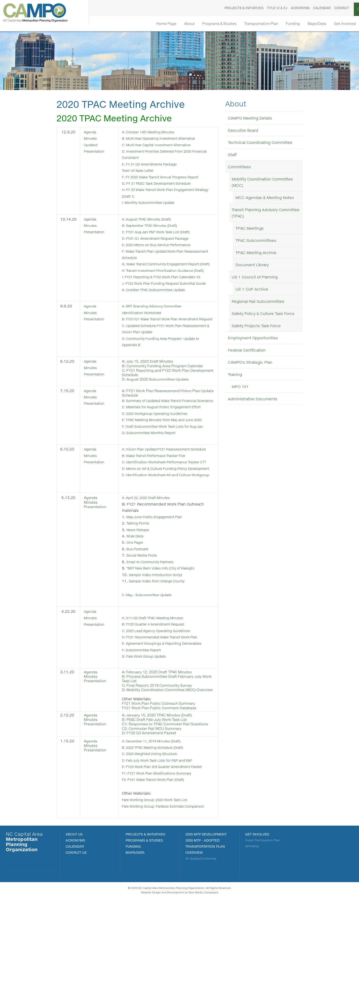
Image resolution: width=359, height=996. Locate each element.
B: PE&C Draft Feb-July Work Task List (158, 800)
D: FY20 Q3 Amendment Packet (152, 818)
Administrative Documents (252, 399)
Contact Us (76, 950)
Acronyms (289, 8)
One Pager (138, 614)
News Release (141, 601)
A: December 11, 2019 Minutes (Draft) (158, 826)
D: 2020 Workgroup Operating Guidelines (161, 448)
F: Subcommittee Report (146, 726)
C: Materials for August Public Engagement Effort (168, 442)
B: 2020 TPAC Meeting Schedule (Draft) (159, 833)
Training (235, 375)
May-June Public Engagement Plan (160, 589)
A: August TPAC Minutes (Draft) (152, 218)
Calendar (311, 8)
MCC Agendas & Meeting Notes (265, 198)
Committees (239, 167)
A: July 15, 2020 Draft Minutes (151, 390)
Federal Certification (247, 351)
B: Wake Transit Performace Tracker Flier (160, 509)
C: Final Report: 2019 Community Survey (160, 762)
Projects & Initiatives (233, 8)
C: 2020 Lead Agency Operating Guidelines (163, 701)
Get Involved (342, 24)
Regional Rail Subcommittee (258, 302)
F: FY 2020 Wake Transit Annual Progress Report (168, 177)
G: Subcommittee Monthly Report (154, 480)
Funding (283, 24)
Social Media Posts (146, 627)
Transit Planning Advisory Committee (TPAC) (265, 213)
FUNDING (133, 944)
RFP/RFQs (252, 944)
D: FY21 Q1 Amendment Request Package (162, 237)
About (166, 24)
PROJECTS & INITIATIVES (145, 932)
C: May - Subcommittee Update (152, 666)
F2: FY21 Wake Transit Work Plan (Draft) (159, 871)
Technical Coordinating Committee (260, 143)
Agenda (91, 132)
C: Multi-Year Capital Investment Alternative (163, 145)
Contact (330, 8)
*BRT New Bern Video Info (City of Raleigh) (167, 639)
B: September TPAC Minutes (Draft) (156, 225)
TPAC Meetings (250, 229)
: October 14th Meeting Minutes (155, 132)
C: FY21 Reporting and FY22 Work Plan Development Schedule (159, 401)
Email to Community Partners (155, 633)
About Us (74, 932)
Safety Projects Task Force (256, 326)
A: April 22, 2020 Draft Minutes (151, 570)
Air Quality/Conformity (200, 956)
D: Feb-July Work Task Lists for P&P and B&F (164, 845)
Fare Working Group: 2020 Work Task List (161, 891)
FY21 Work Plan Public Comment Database (163, 789)
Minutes (91, 139)
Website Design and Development (162, 989)
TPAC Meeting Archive (256, 253)
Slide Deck (138, 608)
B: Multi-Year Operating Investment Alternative (165, 139)
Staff (232, 155)
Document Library (252, 265)
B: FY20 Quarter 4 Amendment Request (160, 695)
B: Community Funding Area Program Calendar (166, 395)
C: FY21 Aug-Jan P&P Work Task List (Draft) (163, 231)
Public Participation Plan (262, 938)
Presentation (96, 231)
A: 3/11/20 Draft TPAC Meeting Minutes (159, 688)
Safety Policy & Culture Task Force (263, 314)
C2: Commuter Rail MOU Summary (155, 814)
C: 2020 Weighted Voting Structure (156, 839)
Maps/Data (311, 24)
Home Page (139, 24)
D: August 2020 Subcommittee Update (159, 408)
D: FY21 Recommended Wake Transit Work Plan (167, 707)
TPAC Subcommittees (256, 241)
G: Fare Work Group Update (149, 733)
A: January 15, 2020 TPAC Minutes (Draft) (161, 796)
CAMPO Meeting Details (250, 119)
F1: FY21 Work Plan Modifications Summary (163, 864)
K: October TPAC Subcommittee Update (160, 313)
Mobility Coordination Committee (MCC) (262, 183)
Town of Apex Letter (142, 170)
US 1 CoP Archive (252, 290)
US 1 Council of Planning (255, 278)
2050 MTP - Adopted (202, 938)
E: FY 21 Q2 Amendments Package (155, 164)
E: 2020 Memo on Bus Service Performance (163, 244)
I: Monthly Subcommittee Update (154, 202)
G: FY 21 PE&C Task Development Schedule (163, 183)
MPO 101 (240, 387)
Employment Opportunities (253, 339)
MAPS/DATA (135, 950)
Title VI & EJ (266, 8)
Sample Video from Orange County (163, 652)
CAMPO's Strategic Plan (250, 363)
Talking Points (140, 595)
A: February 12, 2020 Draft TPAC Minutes (161, 748)
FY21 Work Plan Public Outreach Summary (162, 784)
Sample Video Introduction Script (162, 646)
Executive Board (243, 131)
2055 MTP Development (206, 932)
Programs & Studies (200, 24)
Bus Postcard (140, 620)
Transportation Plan (247, 24)
